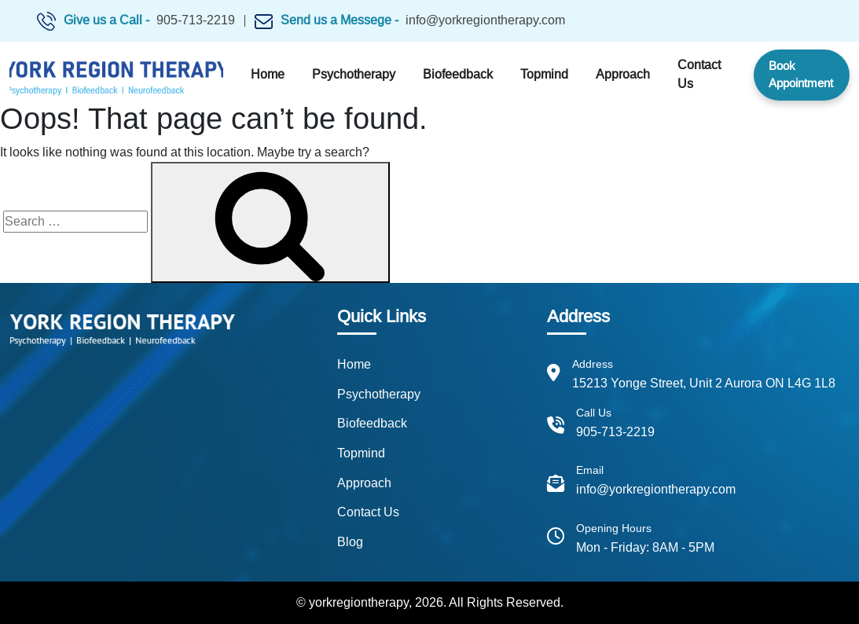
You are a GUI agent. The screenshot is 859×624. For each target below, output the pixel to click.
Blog (350, 542)
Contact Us (699, 74)
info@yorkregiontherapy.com (485, 20)
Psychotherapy (353, 74)
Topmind (544, 74)
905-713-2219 (195, 20)
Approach (623, 74)
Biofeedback (458, 74)
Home (267, 74)
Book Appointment (801, 74)
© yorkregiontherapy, (354, 602)
